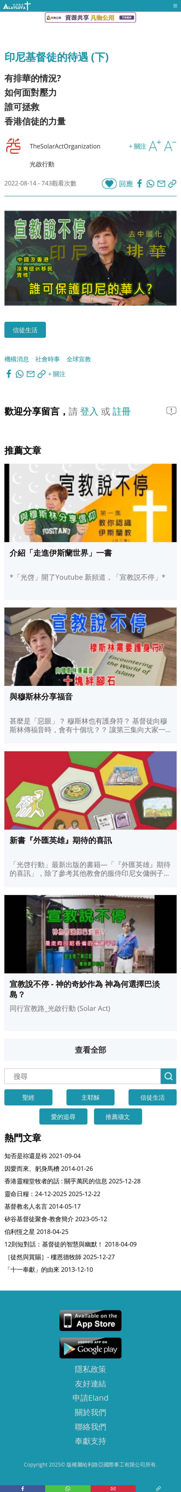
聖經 (28, 1097)
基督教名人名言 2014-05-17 (42, 1206)
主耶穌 (90, 1097)
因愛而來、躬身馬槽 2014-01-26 (48, 1168)
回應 (126, 183)
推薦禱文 (118, 1116)
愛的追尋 (63, 1116)
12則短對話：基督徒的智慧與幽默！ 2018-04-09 (70, 1244)
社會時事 (47, 359)
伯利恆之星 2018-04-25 (36, 1231)
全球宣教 (79, 359)
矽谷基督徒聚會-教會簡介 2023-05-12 (55, 1219)
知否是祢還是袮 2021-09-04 (42, 1155)
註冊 (122, 411)
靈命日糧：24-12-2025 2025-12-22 (52, 1193)
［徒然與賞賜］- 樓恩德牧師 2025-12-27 (59, 1256)
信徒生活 (25, 329)
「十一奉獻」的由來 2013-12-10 (48, 1269)
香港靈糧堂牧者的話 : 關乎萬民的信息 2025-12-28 (72, 1181)
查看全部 (90, 1049)
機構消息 (16, 359)
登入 (90, 411)
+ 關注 (137, 146)
